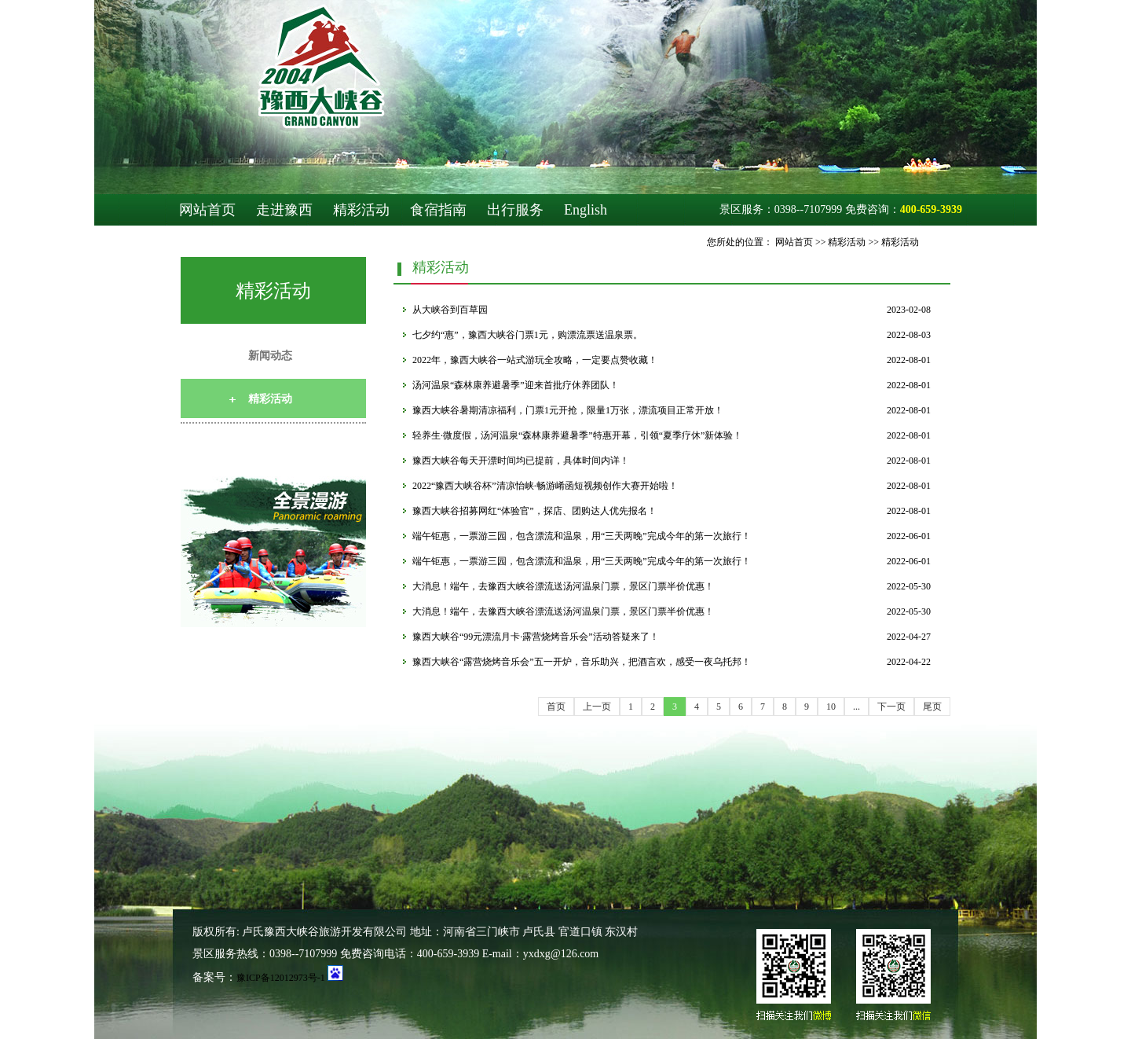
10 (831, 706)
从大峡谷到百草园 (450, 309)
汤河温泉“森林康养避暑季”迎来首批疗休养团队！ (515, 385)
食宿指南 (438, 210)
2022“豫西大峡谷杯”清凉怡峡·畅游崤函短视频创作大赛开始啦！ (545, 485)
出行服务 (515, 210)
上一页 (597, 706)
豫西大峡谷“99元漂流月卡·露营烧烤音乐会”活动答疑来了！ (535, 636)
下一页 (891, 706)
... (856, 706)
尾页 (932, 706)
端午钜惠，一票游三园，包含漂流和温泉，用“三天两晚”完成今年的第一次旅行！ (581, 536)
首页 (556, 706)
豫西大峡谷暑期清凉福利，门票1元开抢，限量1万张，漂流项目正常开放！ (567, 410)
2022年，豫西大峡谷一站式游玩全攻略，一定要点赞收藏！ (534, 359)
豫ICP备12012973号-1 (280, 977)
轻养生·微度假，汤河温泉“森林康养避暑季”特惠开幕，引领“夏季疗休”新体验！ (577, 435)
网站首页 (207, 210)
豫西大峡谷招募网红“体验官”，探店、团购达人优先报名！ (534, 510)
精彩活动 (361, 210)
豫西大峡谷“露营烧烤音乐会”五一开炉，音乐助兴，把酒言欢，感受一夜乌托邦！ (581, 661)
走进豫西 (284, 210)
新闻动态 (270, 356)
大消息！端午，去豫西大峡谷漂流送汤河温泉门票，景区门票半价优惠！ (563, 586)
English (585, 210)
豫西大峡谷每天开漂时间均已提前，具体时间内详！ (520, 460)
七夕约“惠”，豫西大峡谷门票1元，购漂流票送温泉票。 (527, 334)
